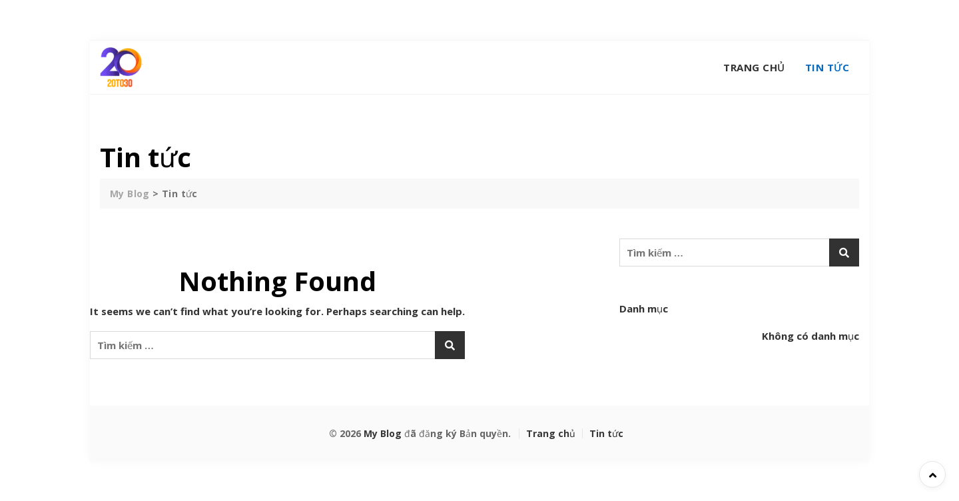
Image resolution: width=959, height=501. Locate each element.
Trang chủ (754, 67)
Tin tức (827, 67)
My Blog (383, 433)
